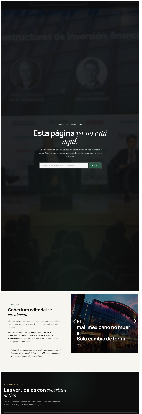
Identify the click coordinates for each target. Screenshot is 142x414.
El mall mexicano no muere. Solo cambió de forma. (103, 330)
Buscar (95, 165)
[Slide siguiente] (135, 321)
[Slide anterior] (74, 321)
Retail (80, 316)
